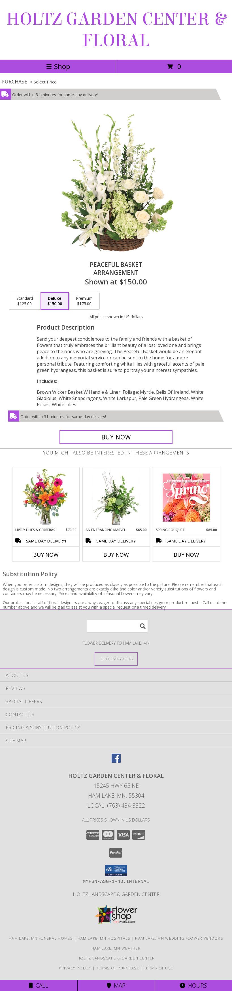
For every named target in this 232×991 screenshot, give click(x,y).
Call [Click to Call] (38, 985)
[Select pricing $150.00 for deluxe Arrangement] (54, 301)
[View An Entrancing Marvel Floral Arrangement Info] (116, 497)
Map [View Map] (116, 985)
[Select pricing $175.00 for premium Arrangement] (84, 301)
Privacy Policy (75, 968)
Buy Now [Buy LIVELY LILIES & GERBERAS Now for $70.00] (46, 554)
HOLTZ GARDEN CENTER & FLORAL (116, 30)
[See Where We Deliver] (116, 658)
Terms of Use (158, 968)
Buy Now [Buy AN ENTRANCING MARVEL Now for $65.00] (116, 554)
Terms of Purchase (117, 968)
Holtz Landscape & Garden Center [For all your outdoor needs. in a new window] (116, 894)
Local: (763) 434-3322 (116, 805)
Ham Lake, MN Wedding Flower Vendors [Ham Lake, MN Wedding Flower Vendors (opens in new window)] (179, 938)
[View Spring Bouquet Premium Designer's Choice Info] (186, 497)
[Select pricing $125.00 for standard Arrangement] (24, 301)
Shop (58, 66)
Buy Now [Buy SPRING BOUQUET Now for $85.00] (186, 554)
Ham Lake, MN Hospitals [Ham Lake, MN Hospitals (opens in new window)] (104, 938)
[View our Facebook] (116, 761)
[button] (116, 870)
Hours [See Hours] (193, 985)
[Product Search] (117, 626)
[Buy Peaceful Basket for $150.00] (116, 437)
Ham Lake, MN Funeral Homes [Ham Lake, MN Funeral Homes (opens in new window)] (41, 938)
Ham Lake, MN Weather (116, 948)
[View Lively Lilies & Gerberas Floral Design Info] (45, 497)
